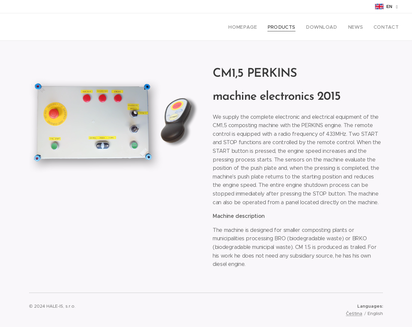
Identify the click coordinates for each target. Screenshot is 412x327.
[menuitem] (255, 27)
